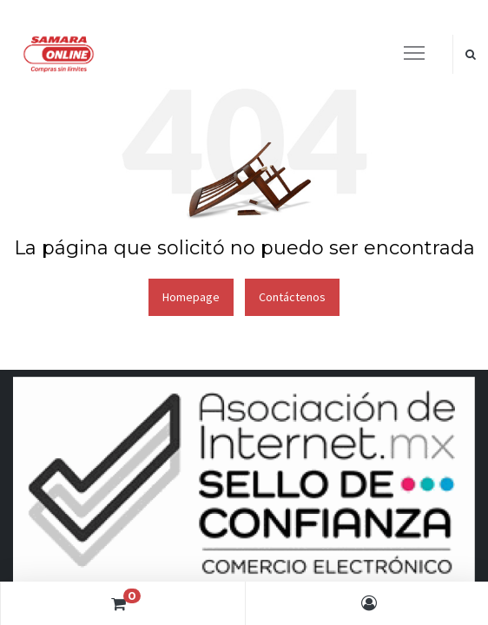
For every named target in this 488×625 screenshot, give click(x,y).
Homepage (191, 297)
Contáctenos (292, 297)
